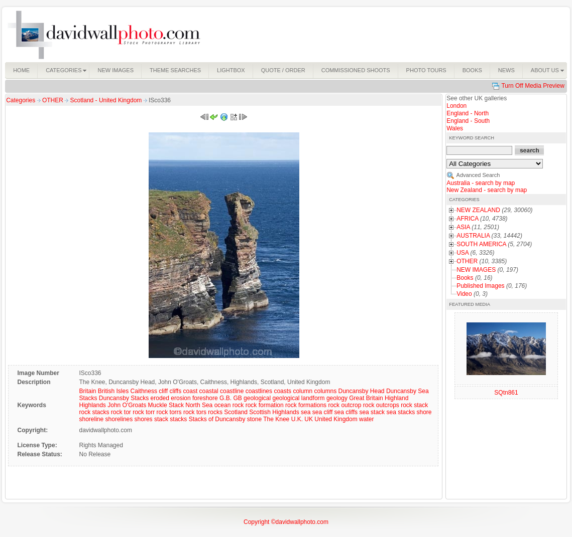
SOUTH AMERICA (481, 244)
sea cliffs (346, 412)
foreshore (205, 398)
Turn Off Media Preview (532, 85)
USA (462, 252)
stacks (178, 419)
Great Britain (366, 398)
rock (238, 405)
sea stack (372, 412)
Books (464, 277)
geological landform (298, 398)
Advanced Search (478, 175)
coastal (208, 391)
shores (144, 419)
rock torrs (169, 412)
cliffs (175, 391)
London (456, 105)
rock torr (144, 412)
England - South (468, 120)
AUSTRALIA (473, 235)
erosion (180, 398)
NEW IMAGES (476, 269)
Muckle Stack (166, 405)
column (302, 391)
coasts (282, 391)
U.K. (297, 419)
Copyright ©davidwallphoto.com (286, 521)
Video (464, 293)
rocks (215, 412)
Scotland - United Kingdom (107, 100)
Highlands (92, 405)
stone (254, 419)
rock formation (265, 405)
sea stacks (400, 412)
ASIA (463, 227)
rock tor (121, 412)
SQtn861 (506, 392)
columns (325, 391)
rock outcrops (381, 405)
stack (161, 419)
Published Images (480, 285)
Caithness (144, 391)
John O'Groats (126, 405)
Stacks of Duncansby (217, 419)
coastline (232, 391)
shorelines (119, 419)
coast (190, 391)
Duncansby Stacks (124, 398)
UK (308, 419)
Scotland (236, 412)
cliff (163, 391)
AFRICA (467, 218)
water (366, 419)
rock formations (305, 405)
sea (305, 412)
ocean (222, 405)
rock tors (194, 412)
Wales (454, 128)
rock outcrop (344, 405)
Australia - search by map (480, 183)
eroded (160, 398)
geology (337, 398)
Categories (20, 100)
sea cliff (322, 412)
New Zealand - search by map (486, 190)
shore (424, 412)
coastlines (259, 391)
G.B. (225, 398)
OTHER (53, 100)
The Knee (276, 419)
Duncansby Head (361, 391)
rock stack (414, 405)
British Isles (113, 391)
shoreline (91, 419)
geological (257, 398)
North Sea (198, 405)
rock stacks (94, 412)
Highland (396, 398)
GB (237, 398)
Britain (87, 391)
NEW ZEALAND (478, 210)
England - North (467, 113)
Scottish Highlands (274, 412)
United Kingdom (335, 419)
